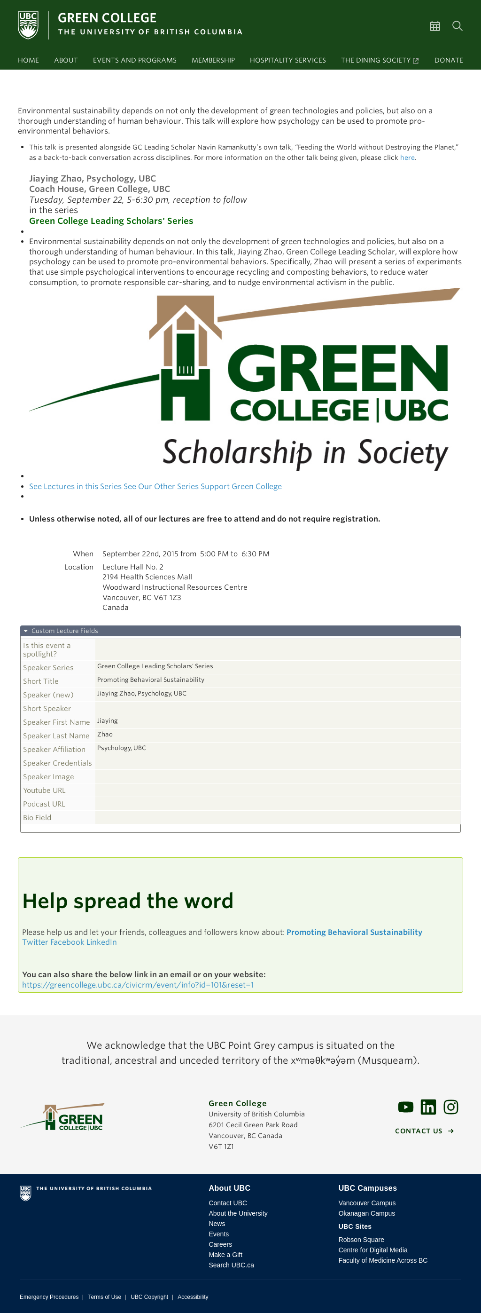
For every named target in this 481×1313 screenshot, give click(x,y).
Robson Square (361, 1239)
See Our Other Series (161, 486)
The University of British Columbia (108, 1195)
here (407, 157)
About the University (238, 1213)
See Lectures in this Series (75, 486)
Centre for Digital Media (373, 1250)
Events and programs (135, 60)
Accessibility (193, 1297)
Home (28, 60)
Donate (448, 60)
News (217, 1223)
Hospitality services (288, 60)
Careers (220, 1244)
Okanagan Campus (367, 1213)
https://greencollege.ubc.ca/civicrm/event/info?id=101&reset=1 (138, 985)
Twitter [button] (35, 942)
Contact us (418, 1131)
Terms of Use (104, 1297)
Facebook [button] (67, 942)
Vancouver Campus (367, 1203)
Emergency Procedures (49, 1297)
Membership (213, 60)
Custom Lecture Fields (64, 630)
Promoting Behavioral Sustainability (354, 932)
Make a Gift (225, 1254)
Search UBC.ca (231, 1265)
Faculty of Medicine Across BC (383, 1260)
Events (219, 1234)
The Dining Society (376, 60)
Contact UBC (228, 1203)
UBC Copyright (149, 1297)
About (66, 60)
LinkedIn (101, 942)
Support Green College (241, 486)
